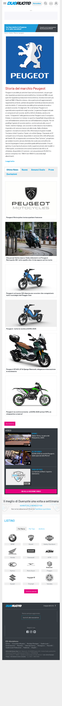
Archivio (42, 529)
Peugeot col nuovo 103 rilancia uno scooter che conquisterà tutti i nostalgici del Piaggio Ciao (29, 294)
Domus (8, 643)
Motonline (37, 3)
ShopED (33, 647)
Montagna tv (41, 645)
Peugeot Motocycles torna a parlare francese (24, 217)
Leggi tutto (9, 161)
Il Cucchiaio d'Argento (18, 643)
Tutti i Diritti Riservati (48, 654)
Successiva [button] (10, 424)
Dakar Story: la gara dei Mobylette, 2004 (41, 435)
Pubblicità (26, 647)
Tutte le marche (31, 591)
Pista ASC (50, 645)
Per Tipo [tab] (32, 529)
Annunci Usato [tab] (38, 169)
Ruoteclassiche (10, 645)
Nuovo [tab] (25, 169)
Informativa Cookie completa (18, 656)
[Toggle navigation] (5, 3)
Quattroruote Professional (13, 647)
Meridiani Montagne (33, 643)
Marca (16, 33)
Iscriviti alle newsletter (31, 617)
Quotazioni (11, 174)
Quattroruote (44, 643)
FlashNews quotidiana (43, 509)
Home (11, 33)
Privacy (7, 656)
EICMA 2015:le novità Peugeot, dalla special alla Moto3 (43, 453)
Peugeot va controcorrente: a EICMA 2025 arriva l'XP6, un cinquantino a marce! (28, 413)
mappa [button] (49, 606)
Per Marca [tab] (21, 529)
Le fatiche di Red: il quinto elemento (42, 471)
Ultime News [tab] (12, 169)
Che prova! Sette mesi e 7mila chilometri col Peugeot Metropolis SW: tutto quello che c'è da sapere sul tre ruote (29, 259)
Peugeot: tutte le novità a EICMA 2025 (21, 329)
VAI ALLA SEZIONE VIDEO (31, 491)
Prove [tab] (51, 169)
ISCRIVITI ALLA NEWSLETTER (31, 506)
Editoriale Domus (30, 645)
